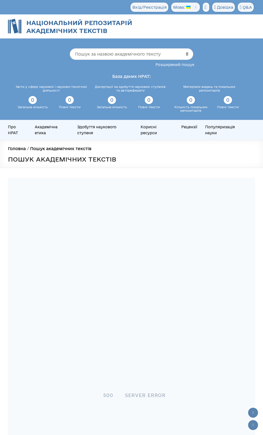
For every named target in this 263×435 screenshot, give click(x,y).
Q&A (245, 7)
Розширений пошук (174, 65)
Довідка (223, 7)
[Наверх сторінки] (253, 413)
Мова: (179, 7)
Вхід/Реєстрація (147, 7)
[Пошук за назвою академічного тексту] (131, 54)
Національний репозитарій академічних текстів (79, 26)
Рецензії (189, 127)
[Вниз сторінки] (253, 425)
